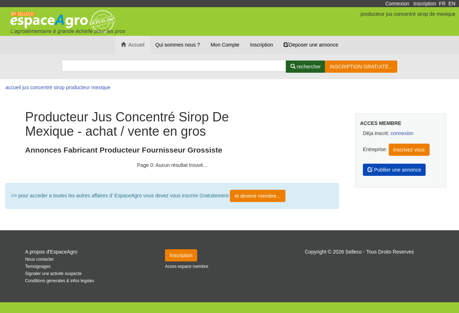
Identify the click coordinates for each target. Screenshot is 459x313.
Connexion (397, 3)
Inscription (424, 3)
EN (452, 3)
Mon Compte (224, 45)
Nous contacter (39, 259)
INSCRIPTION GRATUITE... (361, 66)
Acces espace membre (186, 266)
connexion (402, 133)
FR (442, 3)
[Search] (174, 65)
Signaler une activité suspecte (53, 273)
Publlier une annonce (394, 170)
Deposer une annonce (311, 45)
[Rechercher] (306, 67)
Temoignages (38, 266)
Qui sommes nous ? (177, 45)
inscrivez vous (409, 150)
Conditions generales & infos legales (59, 280)
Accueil (133, 45)
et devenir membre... (257, 196)
